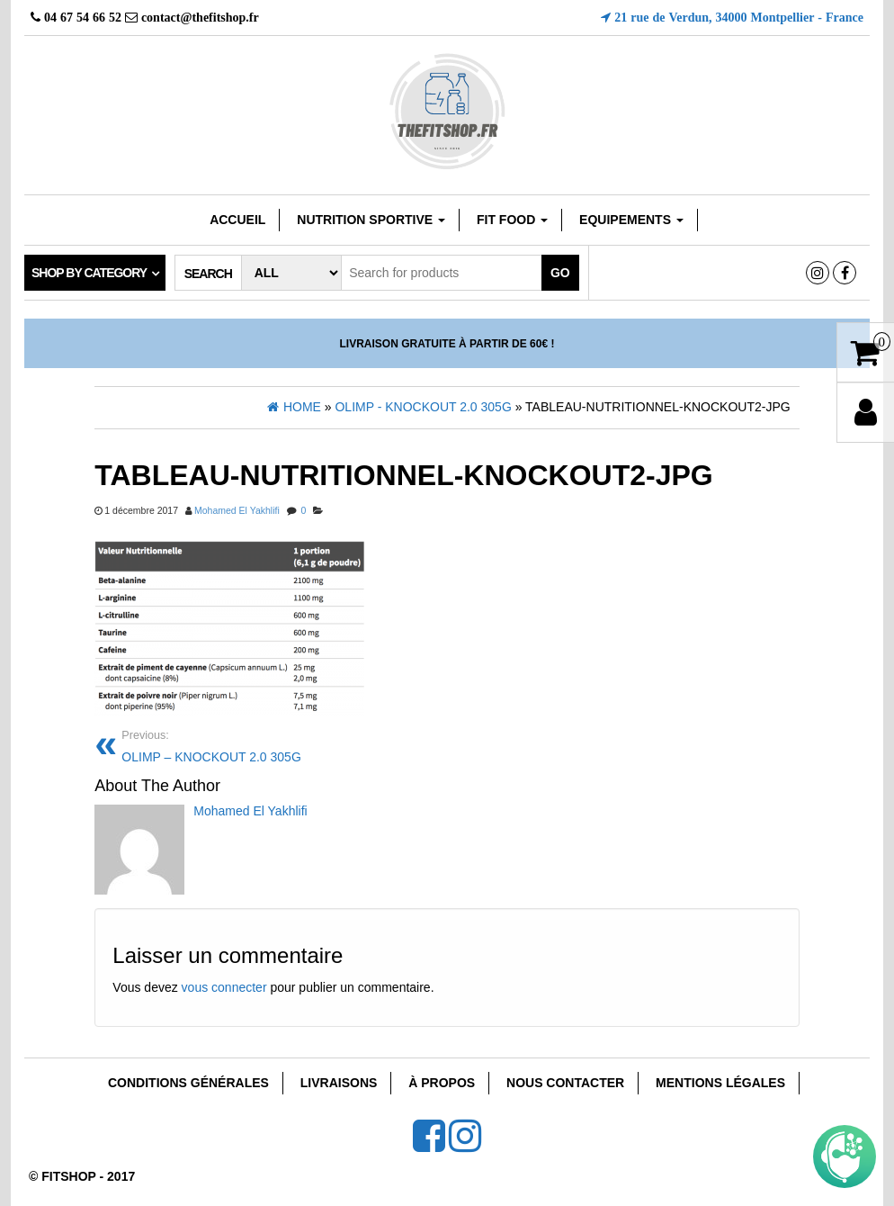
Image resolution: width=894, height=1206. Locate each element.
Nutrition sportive (371, 219)
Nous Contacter (565, 1083)
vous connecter (224, 987)
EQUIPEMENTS (631, 219)
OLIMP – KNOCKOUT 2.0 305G (277, 744)
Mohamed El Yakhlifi (237, 510)
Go (560, 273)
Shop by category (89, 273)
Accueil (237, 219)
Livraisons (339, 1083)
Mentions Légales (720, 1083)
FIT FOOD (512, 219)
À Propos (441, 1083)
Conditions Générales (188, 1083)
